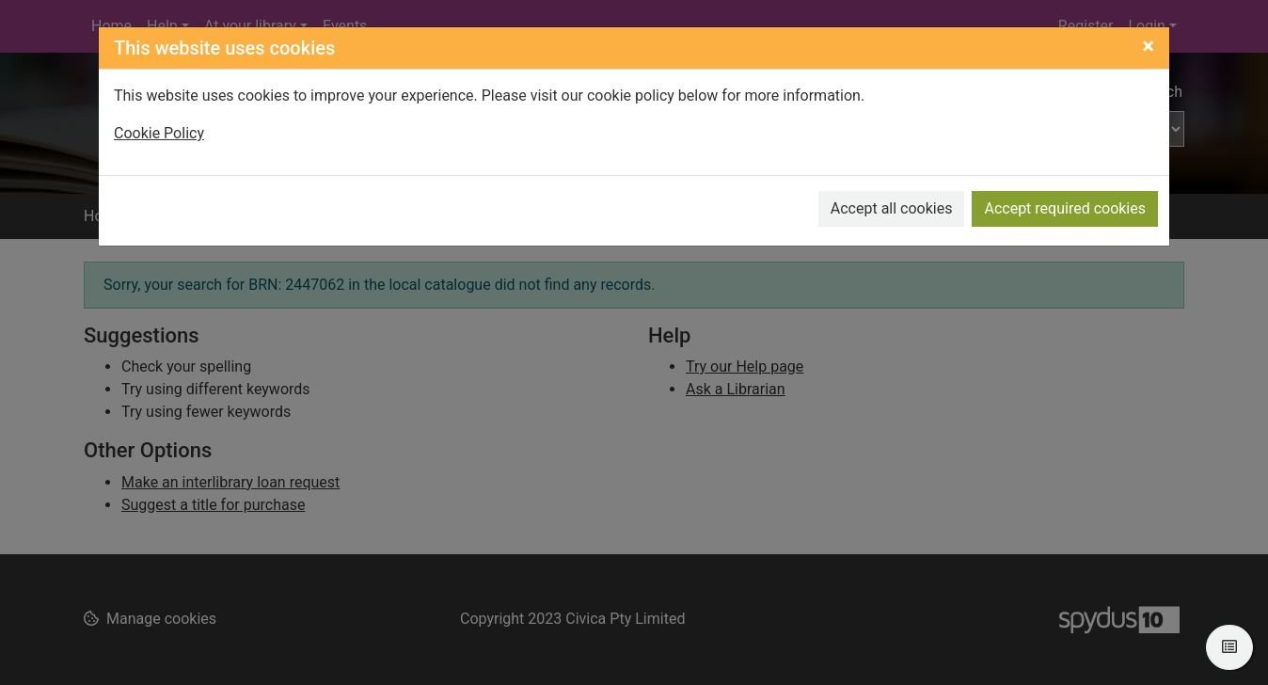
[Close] (1148, 46)
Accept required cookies (1065, 208)
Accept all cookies (892, 208)
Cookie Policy (159, 133)
